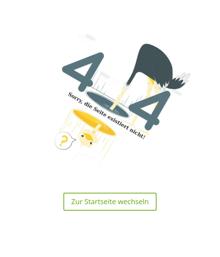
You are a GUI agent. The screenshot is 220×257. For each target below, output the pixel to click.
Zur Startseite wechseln (110, 201)
